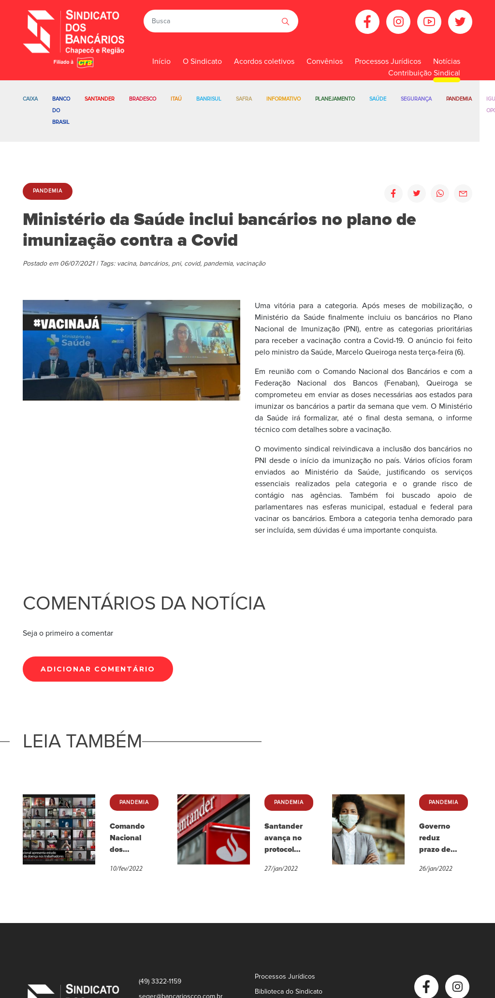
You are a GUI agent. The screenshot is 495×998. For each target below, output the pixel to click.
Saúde (377, 99)
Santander (100, 99)
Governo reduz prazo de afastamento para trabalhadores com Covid (438, 838)
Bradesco (142, 99)
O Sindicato (202, 61)
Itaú (176, 99)
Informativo (283, 99)
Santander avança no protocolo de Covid (283, 838)
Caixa (30, 99)
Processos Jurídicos (285, 976)
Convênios (324, 61)
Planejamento (335, 99)
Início (161, 61)
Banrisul (208, 99)
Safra (244, 99)
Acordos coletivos (264, 61)
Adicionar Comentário (98, 669)
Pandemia (459, 99)
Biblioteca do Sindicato (288, 991)
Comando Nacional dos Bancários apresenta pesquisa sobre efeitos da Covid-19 (128, 838)
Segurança (416, 99)
